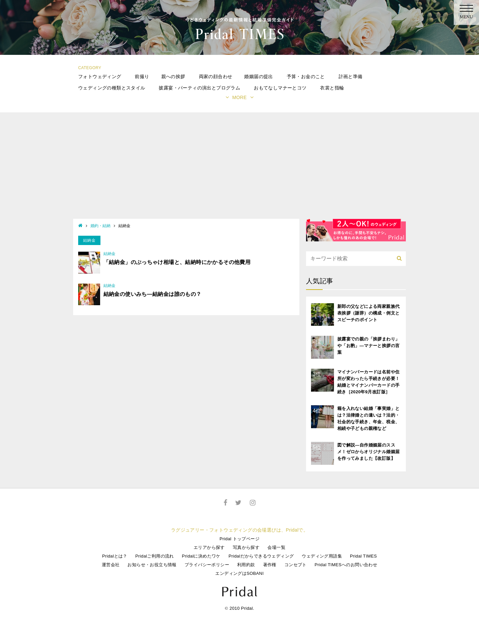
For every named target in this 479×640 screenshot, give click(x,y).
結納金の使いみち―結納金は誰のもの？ (152, 294)
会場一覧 (276, 547)
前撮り (142, 76)
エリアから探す (209, 547)
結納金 (109, 253)
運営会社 (111, 564)
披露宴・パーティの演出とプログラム (199, 87)
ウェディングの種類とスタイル (111, 87)
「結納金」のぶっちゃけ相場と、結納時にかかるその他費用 (177, 262)
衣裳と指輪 (332, 87)
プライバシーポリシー (207, 564)
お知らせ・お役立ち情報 (151, 564)
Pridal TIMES (363, 556)
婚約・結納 (100, 225)
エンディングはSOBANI (239, 573)
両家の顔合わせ (216, 76)
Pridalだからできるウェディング (261, 556)
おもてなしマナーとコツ (280, 87)
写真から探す (246, 547)
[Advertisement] (239, 168)
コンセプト (295, 564)
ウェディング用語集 (322, 556)
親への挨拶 (173, 76)
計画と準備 (351, 76)
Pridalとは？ (114, 556)
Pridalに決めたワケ (201, 556)
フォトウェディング (99, 76)
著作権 (269, 564)
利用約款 (246, 564)
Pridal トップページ (239, 538)
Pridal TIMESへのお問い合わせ (346, 564)
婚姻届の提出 (258, 76)
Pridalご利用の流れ (154, 556)
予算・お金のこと (306, 76)
